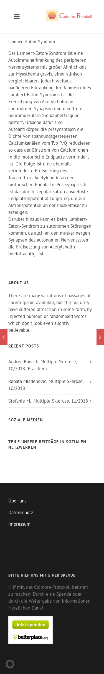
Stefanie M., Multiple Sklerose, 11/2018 (48, 401)
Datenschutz (20, 512)
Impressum (19, 524)
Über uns (17, 501)
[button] (10, 664)
